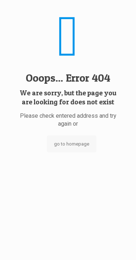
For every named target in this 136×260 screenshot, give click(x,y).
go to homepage (71, 144)
